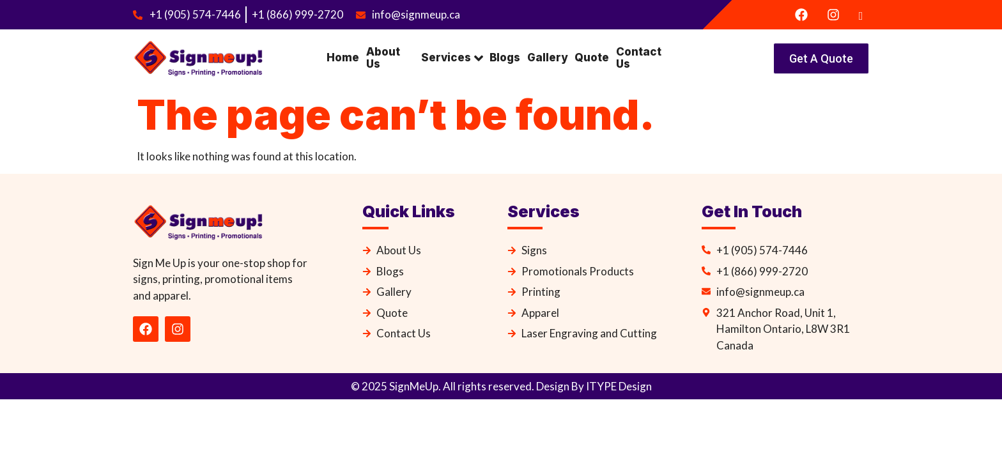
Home (342, 57)
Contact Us (637, 57)
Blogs (504, 57)
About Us (382, 57)
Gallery (547, 57)
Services (452, 58)
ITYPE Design (618, 386)
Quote (591, 57)
